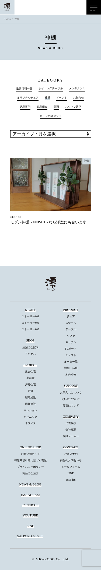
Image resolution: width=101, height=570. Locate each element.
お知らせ (78, 97)
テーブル (70, 329)
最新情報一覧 (24, 88)
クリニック (30, 416)
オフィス (30, 423)
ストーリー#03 (30, 329)
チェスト (70, 355)
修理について (71, 405)
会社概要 (70, 429)
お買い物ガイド (30, 453)
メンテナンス (77, 88)
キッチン (70, 342)
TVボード (70, 348)
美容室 (30, 378)
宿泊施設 (30, 397)
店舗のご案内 (30, 347)
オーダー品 (71, 361)
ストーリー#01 (30, 316)
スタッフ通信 (73, 106)
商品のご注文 (30, 473)
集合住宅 (30, 371)
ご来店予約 (71, 453)
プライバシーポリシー (30, 466)
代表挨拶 (70, 423)
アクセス (30, 353)
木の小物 (70, 374)
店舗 (30, 390)
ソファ (71, 335)
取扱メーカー (71, 436)
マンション (30, 410)
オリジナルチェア (28, 97)
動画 (56, 106)
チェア (71, 316)
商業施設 (30, 403)
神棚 (86, 160)
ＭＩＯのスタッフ (50, 116)
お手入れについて (71, 392)
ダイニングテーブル (51, 88)
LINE (71, 473)
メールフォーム (70, 466)
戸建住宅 (30, 384)
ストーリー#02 (30, 322)
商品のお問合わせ (71, 460)
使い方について (70, 398)
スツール (70, 322)
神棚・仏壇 (71, 368)
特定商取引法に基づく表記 (30, 460)
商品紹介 (42, 106)
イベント (61, 97)
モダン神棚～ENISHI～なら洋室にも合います (48, 222)
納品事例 (25, 106)
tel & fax (71, 479)
